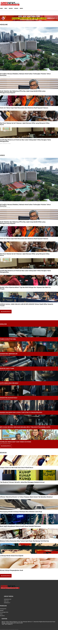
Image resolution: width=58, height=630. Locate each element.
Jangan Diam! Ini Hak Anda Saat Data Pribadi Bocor (17, 466)
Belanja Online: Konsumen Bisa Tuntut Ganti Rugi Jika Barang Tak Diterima (24, 539)
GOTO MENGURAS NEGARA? (9, 382)
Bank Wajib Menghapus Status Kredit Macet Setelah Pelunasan (20, 524)
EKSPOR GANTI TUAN (7, 367)
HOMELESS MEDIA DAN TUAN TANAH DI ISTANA (15, 440)
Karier (1, 611)
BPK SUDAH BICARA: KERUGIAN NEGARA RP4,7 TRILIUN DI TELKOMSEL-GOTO (25, 426)
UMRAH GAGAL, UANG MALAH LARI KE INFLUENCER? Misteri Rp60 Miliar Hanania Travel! (26, 304)
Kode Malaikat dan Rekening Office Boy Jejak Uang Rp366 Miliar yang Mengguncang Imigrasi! (22, 91)
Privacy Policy (48, 628)
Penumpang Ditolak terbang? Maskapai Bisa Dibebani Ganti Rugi (21, 510)
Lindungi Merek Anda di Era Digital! (11, 554)
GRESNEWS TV (7, 600)
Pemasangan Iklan (4, 610)
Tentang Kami (3, 606)
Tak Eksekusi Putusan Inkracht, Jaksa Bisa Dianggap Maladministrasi (22, 481)
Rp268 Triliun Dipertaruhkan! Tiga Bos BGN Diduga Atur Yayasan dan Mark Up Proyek (25, 287)
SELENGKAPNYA (6, 311)
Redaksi (1, 608)
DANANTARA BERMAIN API (9, 353)
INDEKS (21, 8)
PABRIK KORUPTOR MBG (8, 338)
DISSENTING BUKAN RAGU (8, 396)
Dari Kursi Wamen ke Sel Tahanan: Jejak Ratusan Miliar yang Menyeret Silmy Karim (25, 123)
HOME (1, 8)
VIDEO (5, 8)
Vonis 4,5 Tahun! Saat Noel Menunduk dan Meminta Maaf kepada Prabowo (24, 108)
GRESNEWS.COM (7, 597)
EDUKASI (16, 8)
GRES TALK (6, 599)
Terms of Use (55, 628)
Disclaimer (2, 613)
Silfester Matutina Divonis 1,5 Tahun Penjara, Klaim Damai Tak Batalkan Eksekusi (26, 495)
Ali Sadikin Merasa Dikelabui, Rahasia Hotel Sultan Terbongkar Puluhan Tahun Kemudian (25, 74)
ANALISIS (11, 8)
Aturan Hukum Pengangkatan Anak (11, 568)
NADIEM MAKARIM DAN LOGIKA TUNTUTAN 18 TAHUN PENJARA (21, 411)
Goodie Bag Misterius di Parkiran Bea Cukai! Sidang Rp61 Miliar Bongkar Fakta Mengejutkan (25, 140)
